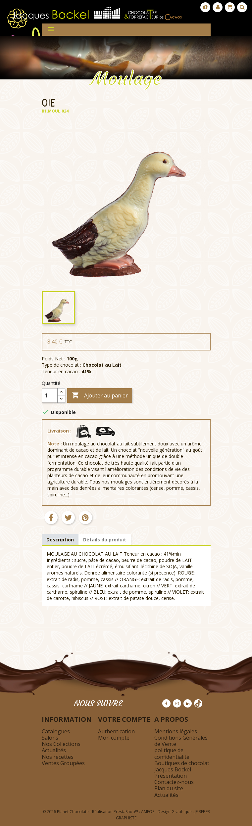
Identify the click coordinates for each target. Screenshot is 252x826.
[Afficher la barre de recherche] (242, 7)
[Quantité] (50, 395)
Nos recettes (58, 756)
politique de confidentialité (171, 753)
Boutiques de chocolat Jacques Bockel (181, 766)
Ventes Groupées (63, 763)
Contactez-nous (174, 782)
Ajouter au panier (100, 395)
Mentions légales (175, 731)
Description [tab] (60, 539)
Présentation (170, 775)
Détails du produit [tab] (104, 539)
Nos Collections (61, 744)
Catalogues (56, 731)
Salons (50, 737)
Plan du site (168, 788)
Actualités (54, 750)
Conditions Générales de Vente (181, 741)
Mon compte (113, 737)
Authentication (116, 731)
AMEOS (147, 811)
